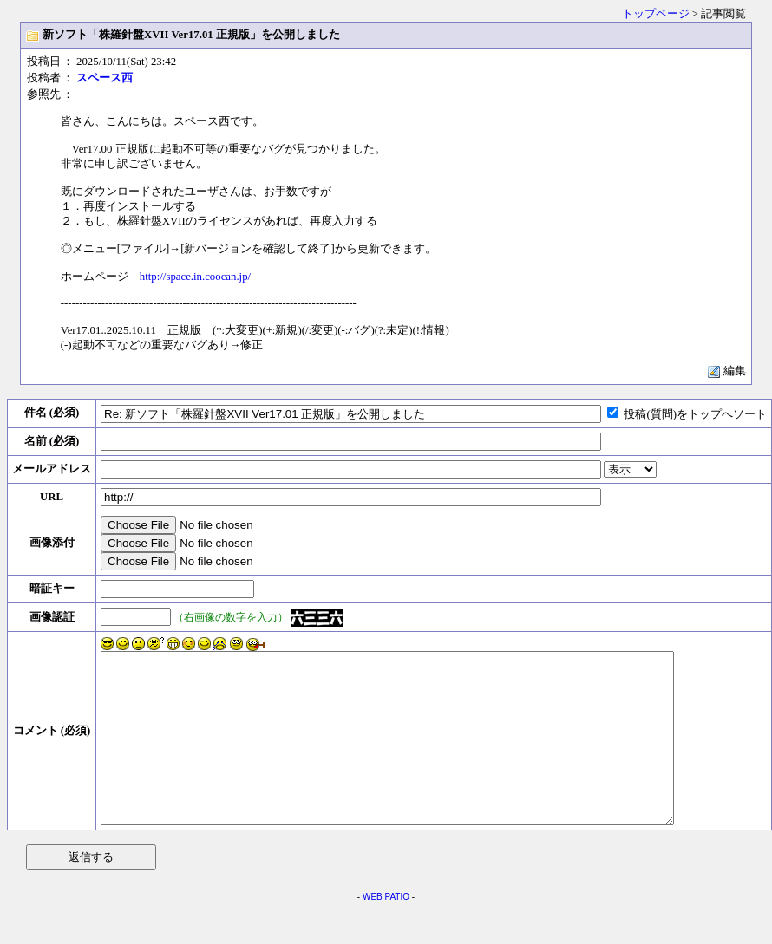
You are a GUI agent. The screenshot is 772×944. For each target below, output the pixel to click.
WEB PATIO (386, 930)
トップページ (656, 14)
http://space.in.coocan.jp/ (195, 276)
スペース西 (104, 78)
